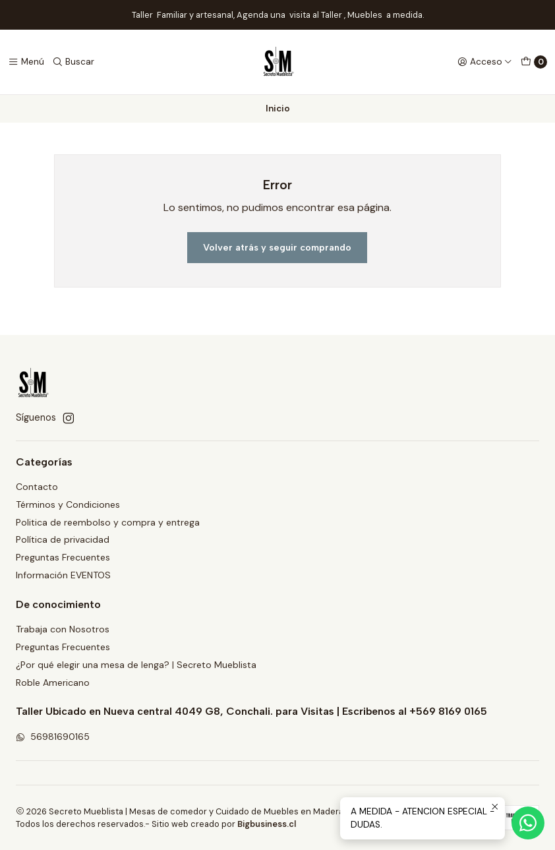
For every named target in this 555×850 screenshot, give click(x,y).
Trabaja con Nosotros (62, 629)
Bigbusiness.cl (265, 824)
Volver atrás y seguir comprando (277, 247)
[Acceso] (485, 62)
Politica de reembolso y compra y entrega (108, 522)
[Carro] (534, 62)
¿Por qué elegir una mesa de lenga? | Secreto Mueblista (136, 665)
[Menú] (26, 62)
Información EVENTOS (63, 575)
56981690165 (53, 737)
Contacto (37, 487)
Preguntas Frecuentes (63, 557)
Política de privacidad (62, 539)
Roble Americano (53, 682)
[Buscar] (73, 62)
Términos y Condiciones (68, 504)
